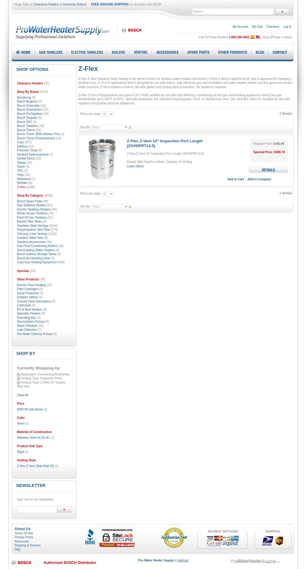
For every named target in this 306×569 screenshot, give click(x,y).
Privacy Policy (23, 537)
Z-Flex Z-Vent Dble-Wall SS (35, 466)
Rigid (20, 452)
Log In (287, 26)
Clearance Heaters (46, 4)
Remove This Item (18, 374)
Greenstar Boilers (74, 4)
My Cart (257, 26)
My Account (240, 26)
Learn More (135, 166)
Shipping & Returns (27, 545)
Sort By (85, 127)
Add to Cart (235, 179)
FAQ (17, 549)
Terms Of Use (23, 533)
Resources (21, 541)
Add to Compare (259, 179)
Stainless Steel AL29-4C (33, 437)
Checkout (272, 26)
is (163, 560)
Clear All (22, 395)
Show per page (90, 113)
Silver (20, 423)
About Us (22, 529)
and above (30, 409)
